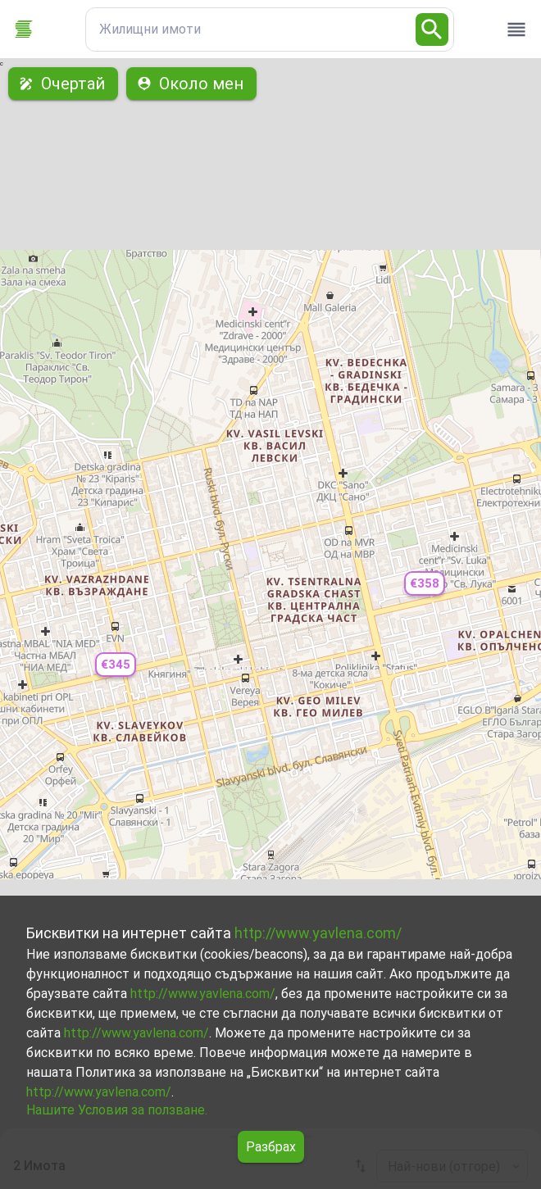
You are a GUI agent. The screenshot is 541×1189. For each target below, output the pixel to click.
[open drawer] (516, 29)
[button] (115, 665)
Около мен (191, 83)
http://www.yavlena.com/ (318, 933)
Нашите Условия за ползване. (116, 1110)
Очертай (63, 83)
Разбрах (271, 1147)
